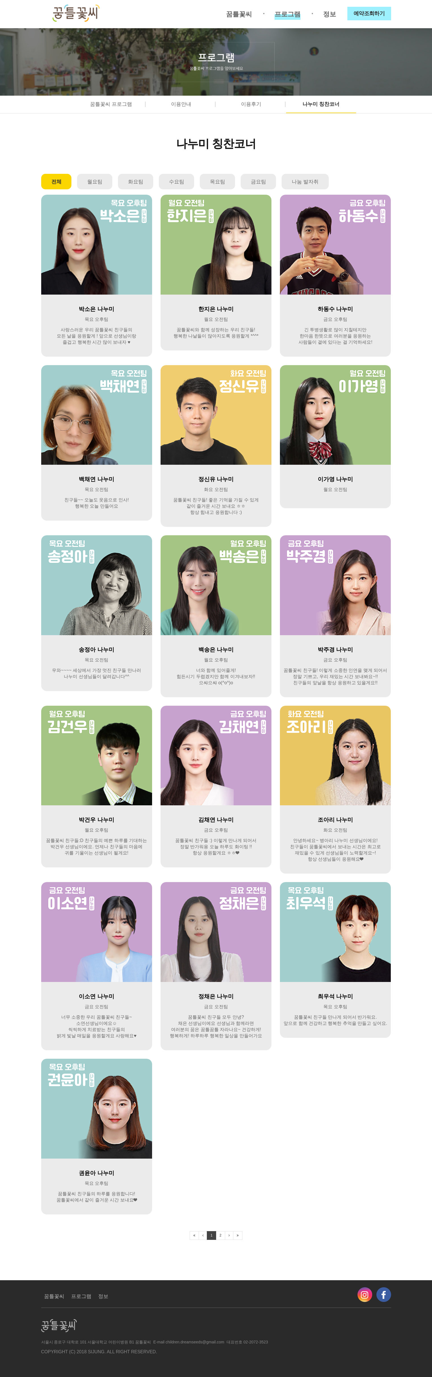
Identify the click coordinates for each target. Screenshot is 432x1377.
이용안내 (181, 104)
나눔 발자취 (305, 182)
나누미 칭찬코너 (320, 104)
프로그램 (288, 14)
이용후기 (251, 104)
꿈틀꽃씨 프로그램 (111, 104)
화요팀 (135, 182)
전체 (56, 182)
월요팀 (94, 182)
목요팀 (217, 182)
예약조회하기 (369, 13)
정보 (329, 14)
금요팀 (258, 182)
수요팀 (176, 182)
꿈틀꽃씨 (239, 14)
